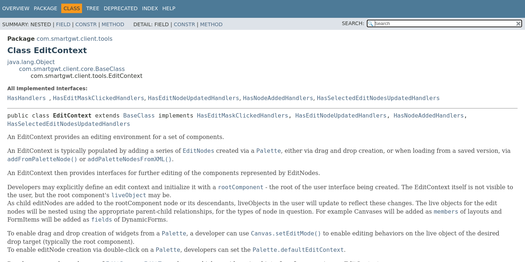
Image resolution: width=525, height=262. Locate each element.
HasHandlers (26, 98)
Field (63, 24)
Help (168, 8)
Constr (86, 24)
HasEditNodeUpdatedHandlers (193, 98)
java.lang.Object (31, 62)
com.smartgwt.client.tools (74, 38)
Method (113, 24)
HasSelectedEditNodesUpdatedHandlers (378, 98)
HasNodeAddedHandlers (278, 98)
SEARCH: (353, 23)
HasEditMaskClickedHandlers (98, 98)
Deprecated (120, 8)
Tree (92, 8)
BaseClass (139, 115)
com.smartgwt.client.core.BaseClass (72, 69)
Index (150, 8)
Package (46, 8)
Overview (16, 8)
